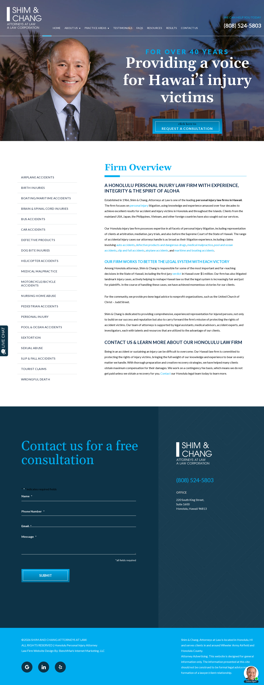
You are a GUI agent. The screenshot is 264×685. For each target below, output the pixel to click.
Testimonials (122, 27)
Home (56, 27)
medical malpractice (200, 245)
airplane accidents (157, 250)
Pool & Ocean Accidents (41, 327)
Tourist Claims (33, 369)
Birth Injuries (33, 187)
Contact (165, 373)
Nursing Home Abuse (38, 295)
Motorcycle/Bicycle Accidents (38, 283)
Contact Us (189, 27)
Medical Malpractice (39, 271)
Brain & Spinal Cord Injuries (44, 208)
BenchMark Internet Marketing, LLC (82, 650)
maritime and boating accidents (194, 250)
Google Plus (26, 667)
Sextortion (31, 337)
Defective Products (38, 240)
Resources (154, 27)
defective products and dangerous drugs (161, 245)
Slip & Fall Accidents (38, 358)
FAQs (139, 27)
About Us (71, 27)
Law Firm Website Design (37, 650)
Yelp (60, 667)
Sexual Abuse (32, 348)
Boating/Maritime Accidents (46, 198)
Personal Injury (35, 316)
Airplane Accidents (37, 177)
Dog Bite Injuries (35, 250)
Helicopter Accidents (39, 260)
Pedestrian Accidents (39, 306)
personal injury (139, 205)
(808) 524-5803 (242, 25)
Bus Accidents (33, 219)
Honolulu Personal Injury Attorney (76, 645)
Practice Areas (95, 27)
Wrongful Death (35, 379)
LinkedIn (43, 667)
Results (171, 27)
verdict (176, 273)
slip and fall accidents (131, 250)
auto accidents (125, 245)
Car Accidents (33, 229)
